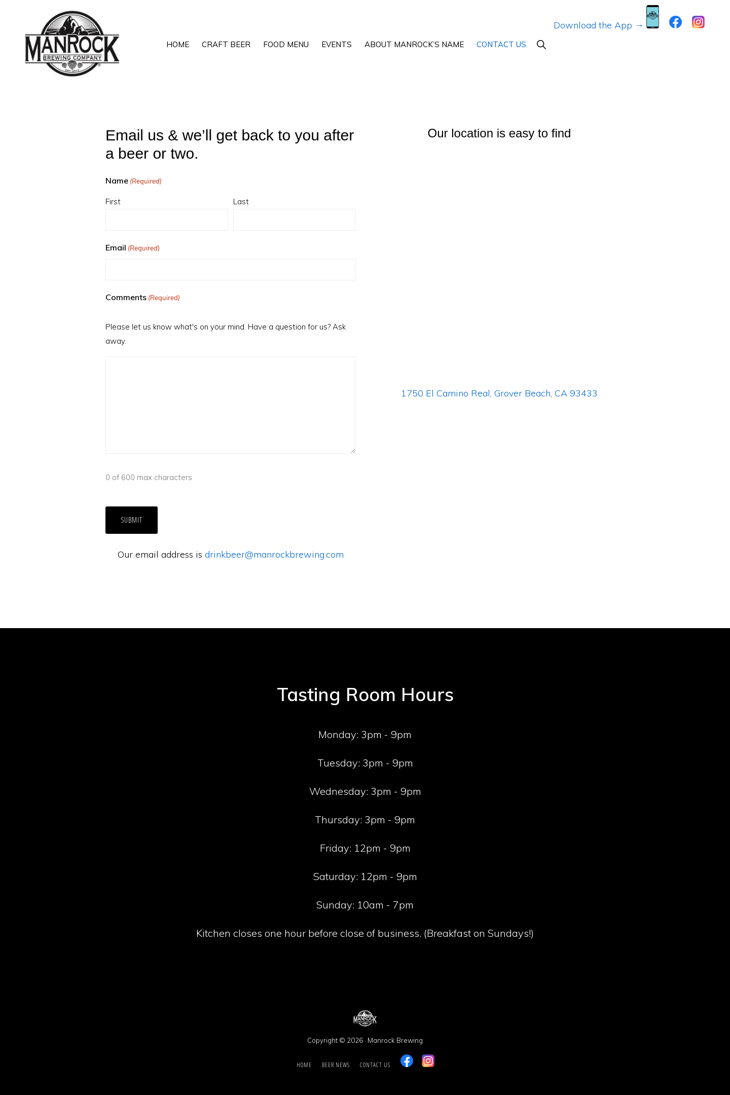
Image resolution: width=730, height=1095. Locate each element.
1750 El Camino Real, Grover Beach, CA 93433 (499, 393)
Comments (142, 297)
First (113, 201)
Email (132, 248)
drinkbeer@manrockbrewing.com (274, 554)
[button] (541, 44)
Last (241, 201)
